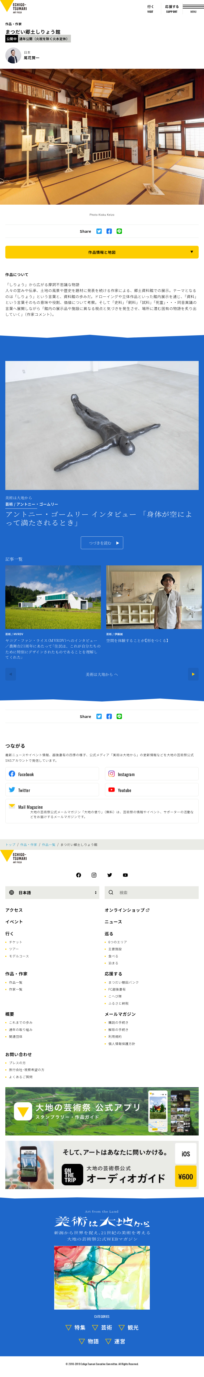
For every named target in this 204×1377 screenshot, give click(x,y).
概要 (9, 1014)
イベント (14, 921)
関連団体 (16, 1036)
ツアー (14, 948)
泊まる (113, 963)
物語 (93, 1341)
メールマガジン (120, 1014)
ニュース (113, 921)
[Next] (193, 674)
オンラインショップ (125, 910)
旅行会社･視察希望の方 (27, 1069)
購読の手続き (118, 1022)
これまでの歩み (21, 1022)
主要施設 (115, 948)
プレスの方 (17, 1062)
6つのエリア (117, 942)
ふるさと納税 (118, 1003)
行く (9, 933)
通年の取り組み (21, 1029)
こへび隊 (115, 996)
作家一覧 (16, 989)
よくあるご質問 (21, 1076)
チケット (16, 942)
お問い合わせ (18, 1054)
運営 (120, 1341)
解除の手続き (118, 1029)
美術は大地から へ (102, 674)
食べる (113, 956)
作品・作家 (13, 23)
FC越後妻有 (117, 989)
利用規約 (115, 1036)
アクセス (14, 910)
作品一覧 (49, 844)
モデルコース (19, 956)
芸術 (106, 1327)
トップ (10, 844)
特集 (80, 1327)
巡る (109, 933)
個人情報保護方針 (121, 1043)
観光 (133, 1327)
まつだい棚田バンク (123, 982)
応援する (113, 973)
